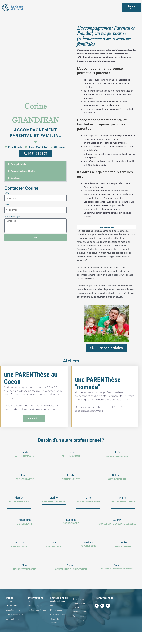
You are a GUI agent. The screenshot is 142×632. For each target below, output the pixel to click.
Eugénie (71, 520)
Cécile (123, 542)
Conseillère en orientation (71, 569)
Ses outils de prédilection (23, 171)
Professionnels (59, 598)
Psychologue (88, 546)
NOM (6, 192)
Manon (123, 497)
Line (88, 497)
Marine (53, 497)
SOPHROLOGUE (71, 523)
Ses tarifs (16, 178)
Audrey (117, 520)
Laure (24, 475)
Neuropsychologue (24, 569)
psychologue (53, 546)
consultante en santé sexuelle (117, 524)
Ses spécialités (18, 164)
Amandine (25, 520)
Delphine (117, 475)
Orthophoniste (71, 479)
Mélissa (88, 542)
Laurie (24, 452)
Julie (117, 452)
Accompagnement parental (117, 568)
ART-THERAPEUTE (24, 456)
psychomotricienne (53, 501)
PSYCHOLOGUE (19, 546)
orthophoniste (25, 479)
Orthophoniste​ (117, 479)
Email (7, 204)
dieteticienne (24, 524)
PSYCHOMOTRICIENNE (88, 501)
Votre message (12, 216)
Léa (53, 542)
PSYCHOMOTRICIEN (19, 501)
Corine (117, 565)
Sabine (71, 565)
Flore (25, 565)
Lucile (71, 452)
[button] (35, 164)
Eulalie (71, 475)
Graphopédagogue (117, 456)
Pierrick (19, 497)
